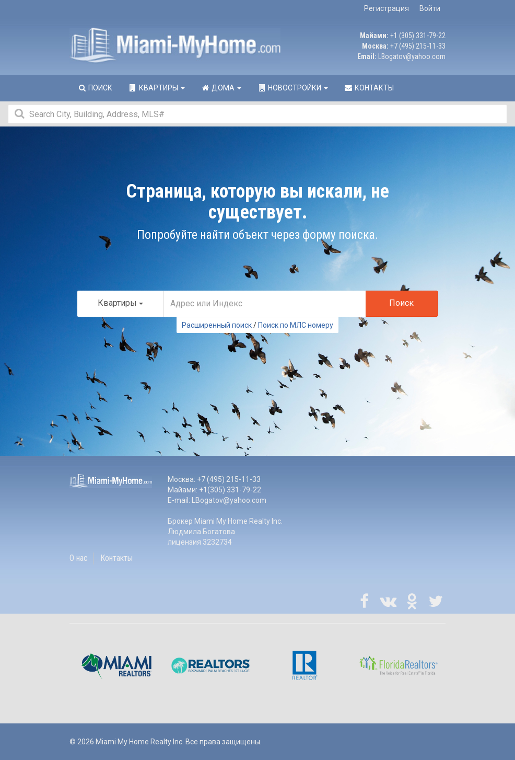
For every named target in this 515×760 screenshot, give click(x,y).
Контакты (116, 558)
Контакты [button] (369, 88)
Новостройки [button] (292, 88)
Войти (429, 8)
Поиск (401, 303)
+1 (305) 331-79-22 (418, 35)
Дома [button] (221, 88)
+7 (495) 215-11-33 (418, 46)
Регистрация (386, 8)
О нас (78, 558)
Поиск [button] (94, 88)
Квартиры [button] (156, 88)
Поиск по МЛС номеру (295, 325)
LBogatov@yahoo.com (412, 56)
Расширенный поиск (217, 325)
